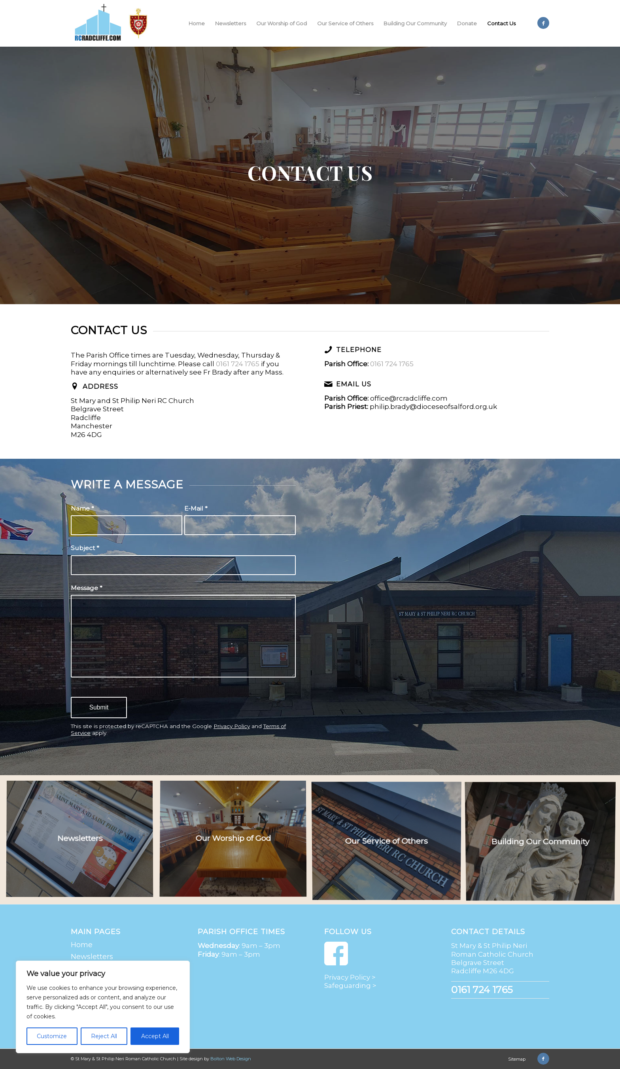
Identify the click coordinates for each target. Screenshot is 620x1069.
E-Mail (196, 508)
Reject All (104, 1036)
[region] (103, 1007)
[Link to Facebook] (543, 23)
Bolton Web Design (230, 1058)
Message (86, 588)
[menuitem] (196, 23)
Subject (85, 548)
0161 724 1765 (237, 364)
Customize (52, 1036)
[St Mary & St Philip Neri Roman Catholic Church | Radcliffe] (113, 23)
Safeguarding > (350, 986)
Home (82, 944)
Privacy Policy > (350, 977)
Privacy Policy (232, 726)
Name (82, 508)
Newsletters (92, 956)
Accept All (155, 1036)
